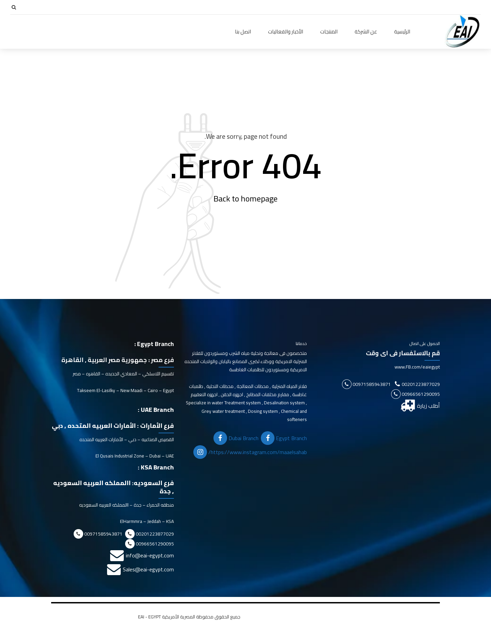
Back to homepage (245, 198)
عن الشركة (366, 31)
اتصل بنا (243, 31)
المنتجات (329, 31)
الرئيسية (402, 31)
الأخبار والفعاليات (285, 31)
